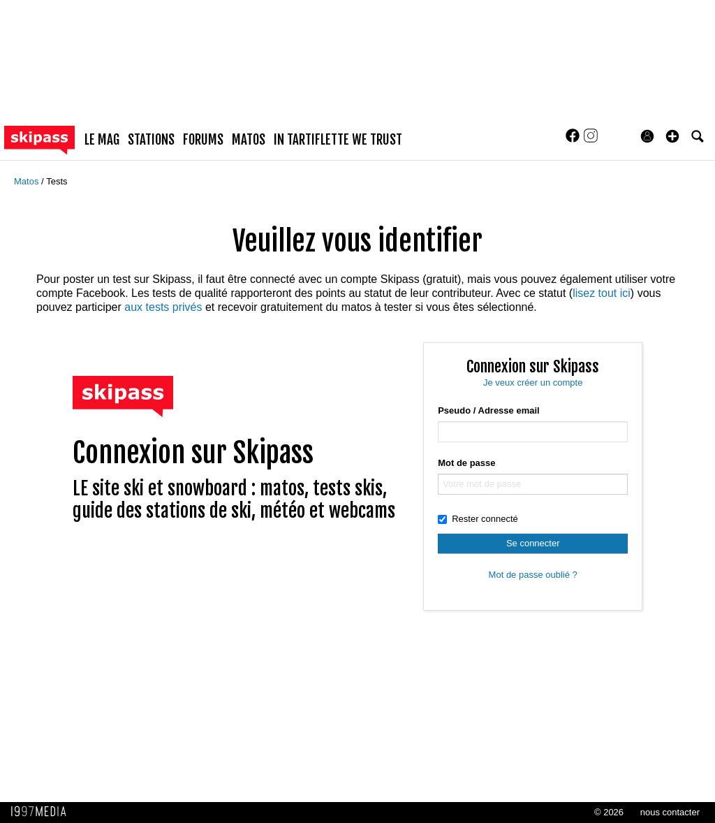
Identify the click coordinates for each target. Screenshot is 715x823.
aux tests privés (163, 307)
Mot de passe (466, 463)
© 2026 (609, 812)
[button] (672, 136)
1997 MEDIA (42, 812)
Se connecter (533, 543)
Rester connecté (478, 519)
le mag (101, 139)
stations (151, 139)
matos (248, 139)
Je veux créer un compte (532, 382)
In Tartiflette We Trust (338, 139)
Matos (27, 181)
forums (203, 139)
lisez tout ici (602, 293)
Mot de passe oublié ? (533, 574)
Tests (56, 181)
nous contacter (670, 812)
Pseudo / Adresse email (488, 410)
